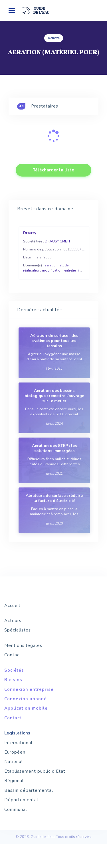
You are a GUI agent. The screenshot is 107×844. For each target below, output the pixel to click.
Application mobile (26, 708)
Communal (15, 809)
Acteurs (12, 621)
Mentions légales (23, 645)
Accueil (12, 605)
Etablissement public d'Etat (34, 771)
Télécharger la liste (53, 170)
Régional (14, 781)
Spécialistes (17, 630)
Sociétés (14, 670)
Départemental (21, 800)
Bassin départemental (28, 790)
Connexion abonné (25, 699)
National (13, 761)
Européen (14, 752)
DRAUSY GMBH (57, 241)
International (18, 743)
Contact (12, 655)
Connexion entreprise (29, 689)
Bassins (13, 680)
